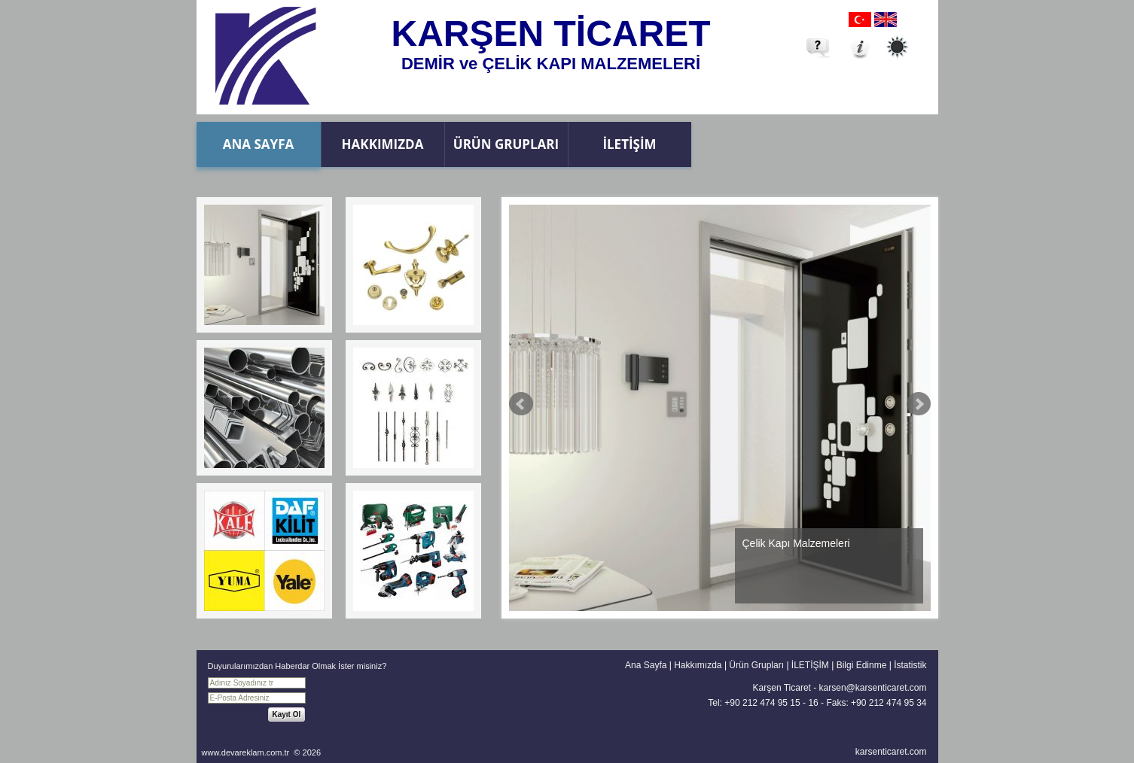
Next (919, 404)
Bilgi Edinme (862, 665)
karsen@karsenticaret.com (873, 687)
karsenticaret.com (891, 751)
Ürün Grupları (506, 144)
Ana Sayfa (258, 144)
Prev (521, 404)
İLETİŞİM (629, 144)
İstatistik (910, 665)
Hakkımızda (383, 144)
